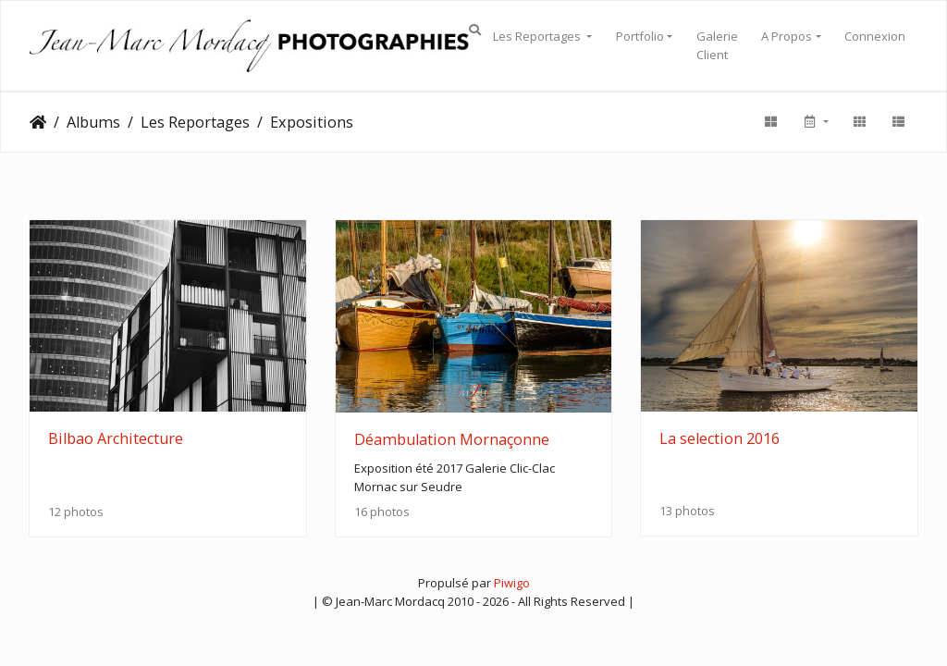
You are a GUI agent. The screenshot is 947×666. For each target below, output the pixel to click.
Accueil (38, 122)
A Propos (786, 36)
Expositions (311, 122)
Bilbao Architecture (115, 438)
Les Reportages (538, 36)
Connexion (874, 36)
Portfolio (640, 36)
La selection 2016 (719, 438)
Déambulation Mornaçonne (451, 439)
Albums (93, 122)
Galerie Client (717, 45)
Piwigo (512, 582)
